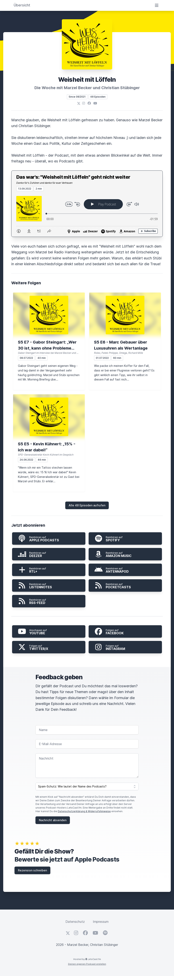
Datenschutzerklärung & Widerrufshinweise (84, 811)
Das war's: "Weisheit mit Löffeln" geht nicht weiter (73, 177)
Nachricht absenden (52, 820)
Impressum (101, 922)
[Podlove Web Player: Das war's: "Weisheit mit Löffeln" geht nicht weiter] (87, 214)
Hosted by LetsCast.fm (87, 959)
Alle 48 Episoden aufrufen (87, 505)
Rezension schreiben (32, 870)
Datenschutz (75, 922)
